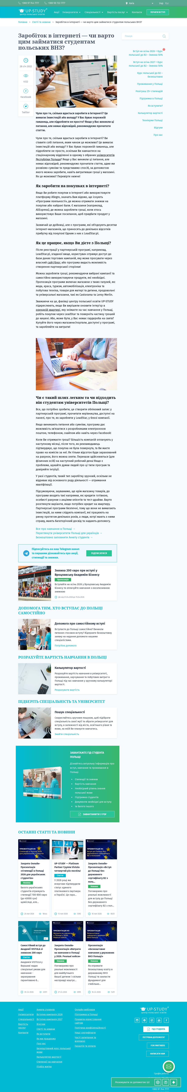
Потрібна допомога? (154, 1037)
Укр (161, 3)
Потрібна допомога (66, 645)
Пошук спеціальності (70, 712)
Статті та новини (41, 22)
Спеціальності (26, 1019)
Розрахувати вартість (67, 689)
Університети (26, 1014)
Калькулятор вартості (70, 668)
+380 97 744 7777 (160, 1089)
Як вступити (43, 1033)
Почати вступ (157, 12)
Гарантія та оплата (85, 1046)
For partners (158, 1045)
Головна (23, 22)
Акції (21, 1009)
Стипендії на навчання (49, 1061)
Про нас (41, 1043)
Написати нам (157, 1053)
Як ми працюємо (46, 1038)
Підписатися (99, 553)
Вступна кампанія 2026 (50, 1014)
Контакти (23, 1032)
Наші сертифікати (85, 1032)
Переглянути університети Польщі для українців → (69, 533)
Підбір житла (44, 1066)
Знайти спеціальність (67, 734)
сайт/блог (54, 262)
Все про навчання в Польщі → (55, 529)
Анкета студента (46, 1009)
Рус (167, 3)
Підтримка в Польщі (86, 1014)
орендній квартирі (48, 310)
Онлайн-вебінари (85, 1009)
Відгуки (41, 1024)
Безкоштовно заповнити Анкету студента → (64, 537)
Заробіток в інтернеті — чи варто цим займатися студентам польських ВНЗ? (98, 22)
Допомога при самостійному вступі (80, 623)
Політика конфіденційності (90, 1027)
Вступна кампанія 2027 (49, 1019)
